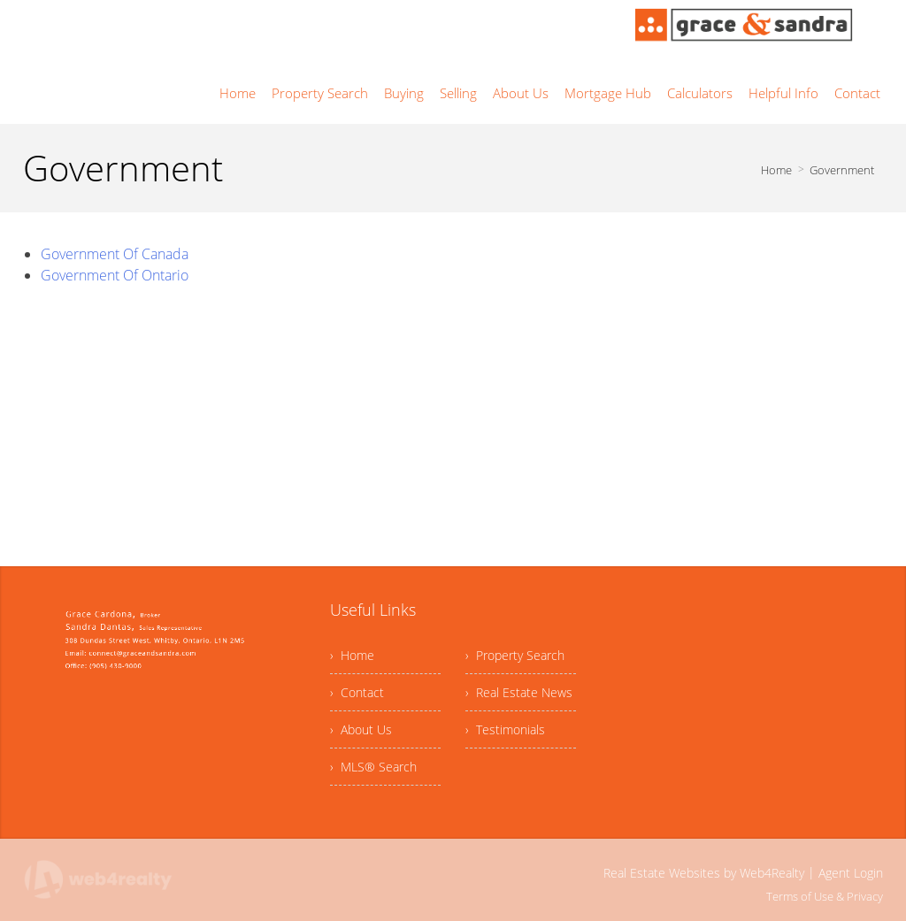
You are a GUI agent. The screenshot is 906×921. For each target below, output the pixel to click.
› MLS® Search (373, 766)
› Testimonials (505, 729)
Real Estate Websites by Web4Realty (703, 872)
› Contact (357, 692)
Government (842, 170)
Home (776, 170)
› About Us (361, 729)
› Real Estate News (518, 692)
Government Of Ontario (114, 275)
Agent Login (850, 872)
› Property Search (514, 655)
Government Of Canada (114, 254)
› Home (352, 655)
